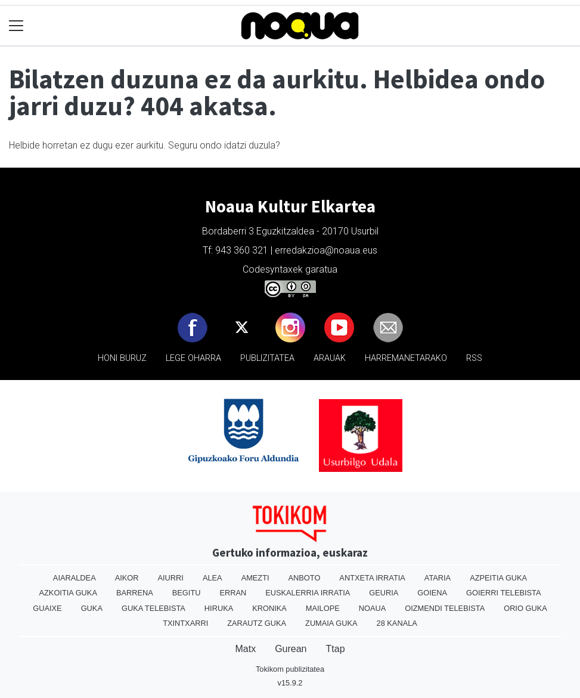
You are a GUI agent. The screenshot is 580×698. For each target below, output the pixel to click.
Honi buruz (122, 358)
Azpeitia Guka (498, 577)
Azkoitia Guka (68, 592)
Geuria (383, 592)
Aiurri (171, 577)
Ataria (437, 577)
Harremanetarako (406, 358)
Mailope (323, 608)
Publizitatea (267, 358)
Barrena (134, 592)
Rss (474, 358)
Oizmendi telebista (445, 608)
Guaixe (47, 608)
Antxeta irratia (372, 577)
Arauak (330, 358)
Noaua (372, 608)
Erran (232, 592)
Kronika (269, 608)
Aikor (127, 577)
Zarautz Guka (256, 623)
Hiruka (218, 608)
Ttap (335, 649)
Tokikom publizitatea (290, 669)
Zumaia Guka (331, 623)
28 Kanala (397, 623)
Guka (92, 608)
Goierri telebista (503, 592)
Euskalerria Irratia (307, 592)
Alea (212, 577)
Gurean (290, 649)
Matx (245, 649)
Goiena (432, 592)
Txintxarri (185, 623)
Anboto (305, 577)
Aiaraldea (74, 577)
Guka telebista (153, 608)
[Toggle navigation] (16, 26)
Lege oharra (193, 358)
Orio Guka (525, 608)
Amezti (255, 577)
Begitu (186, 592)
